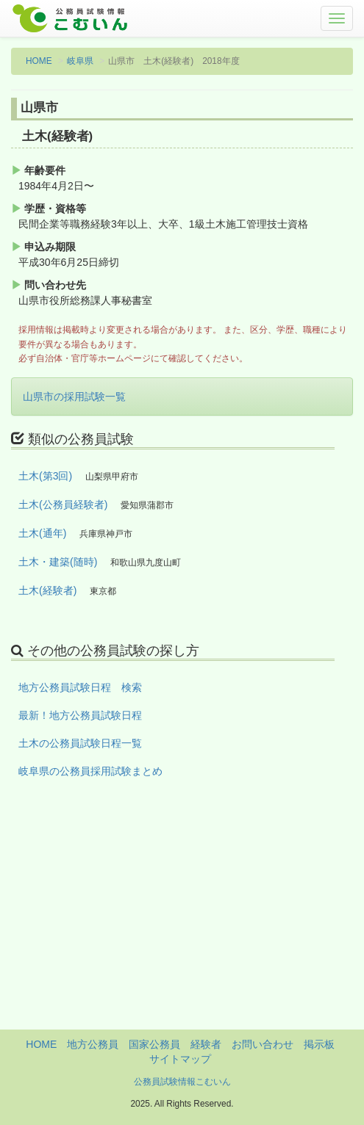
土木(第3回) (45, 476)
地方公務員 (92, 1044)
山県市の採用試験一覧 (74, 396)
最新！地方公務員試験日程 (80, 715)
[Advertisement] (182, 927)
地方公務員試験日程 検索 (80, 687)
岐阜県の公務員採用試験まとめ (90, 771)
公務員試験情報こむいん (182, 1082)
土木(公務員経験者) (62, 504)
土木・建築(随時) (57, 562)
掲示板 (319, 1044)
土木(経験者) (47, 590)
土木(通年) (42, 533)
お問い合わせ (262, 1044)
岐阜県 (80, 61)
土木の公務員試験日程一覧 (80, 743)
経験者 (205, 1044)
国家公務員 (154, 1044)
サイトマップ (180, 1059)
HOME (39, 61)
